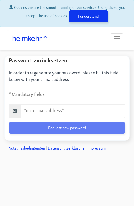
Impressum (96, 148)
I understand (88, 16)
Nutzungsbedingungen (27, 148)
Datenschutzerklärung (66, 148)
